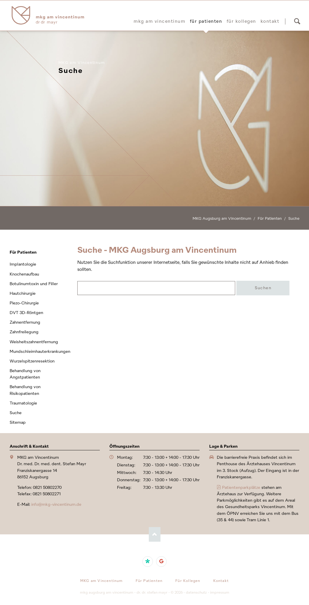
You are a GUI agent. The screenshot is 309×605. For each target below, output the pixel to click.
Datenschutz (196, 592)
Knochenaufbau (24, 274)
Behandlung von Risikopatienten (25, 390)
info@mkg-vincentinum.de (56, 504)
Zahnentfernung (25, 322)
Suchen (297, 21)
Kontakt (270, 21)
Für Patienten (206, 21)
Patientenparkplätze (241, 487)
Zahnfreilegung (24, 331)
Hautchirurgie (23, 293)
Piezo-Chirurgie (24, 303)
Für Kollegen (241, 21)
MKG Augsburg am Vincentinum (222, 218)
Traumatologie (23, 403)
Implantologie (23, 264)
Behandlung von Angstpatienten (25, 374)
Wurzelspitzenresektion (32, 361)
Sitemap (18, 422)
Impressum (219, 592)
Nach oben (154, 534)
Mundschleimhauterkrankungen (39, 351)
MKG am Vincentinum (159, 21)
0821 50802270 (47, 487)
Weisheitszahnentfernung (34, 341)
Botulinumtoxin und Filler (34, 283)
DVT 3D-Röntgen (26, 312)
